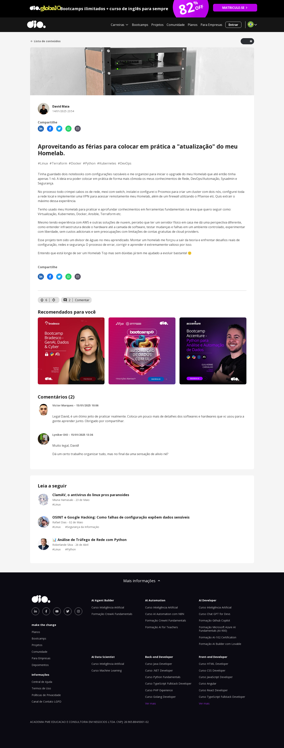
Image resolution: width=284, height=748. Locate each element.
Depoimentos (40, 665)
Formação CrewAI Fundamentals (111, 614)
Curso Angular (207, 683)
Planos (193, 25)
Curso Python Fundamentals (162, 677)
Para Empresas (211, 25)
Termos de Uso (41, 688)
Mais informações (142, 580)
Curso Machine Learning (106, 670)
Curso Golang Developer (160, 697)
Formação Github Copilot (214, 620)
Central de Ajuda (42, 682)
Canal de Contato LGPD (46, 701)
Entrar (233, 25)
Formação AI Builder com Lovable (220, 644)
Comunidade (176, 25)
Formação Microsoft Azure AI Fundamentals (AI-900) (217, 628)
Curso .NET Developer (159, 670)
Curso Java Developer (158, 664)
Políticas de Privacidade (46, 695)
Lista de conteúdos (45, 41)
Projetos (157, 25)
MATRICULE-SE (235, 8)
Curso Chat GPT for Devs (214, 614)
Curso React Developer (213, 690)
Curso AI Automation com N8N (164, 614)
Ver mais (150, 703)
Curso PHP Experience (159, 690)
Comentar (82, 300)
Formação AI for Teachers (161, 627)
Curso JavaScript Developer (216, 677)
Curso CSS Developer (212, 670)
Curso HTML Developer (213, 664)
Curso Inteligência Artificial (107, 607)
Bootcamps (140, 25)
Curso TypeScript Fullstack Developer (168, 683)
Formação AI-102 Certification (217, 637)
